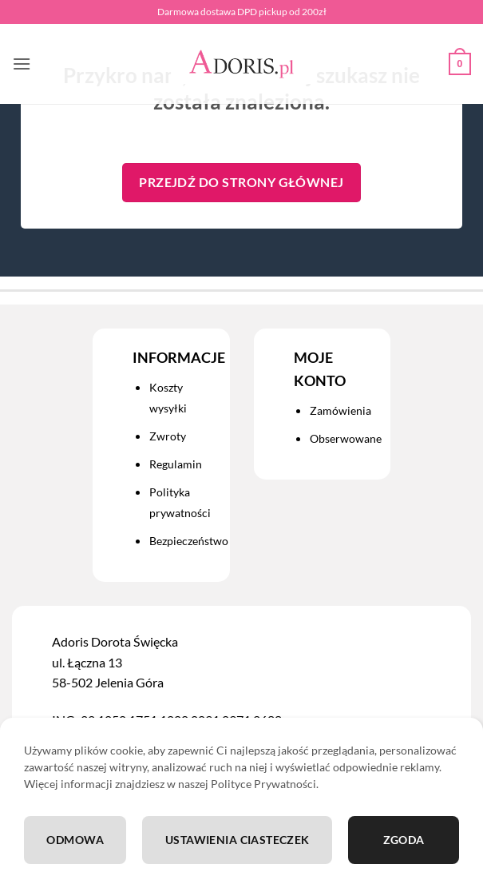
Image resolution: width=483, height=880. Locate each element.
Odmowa (75, 839)
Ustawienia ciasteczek (237, 839)
